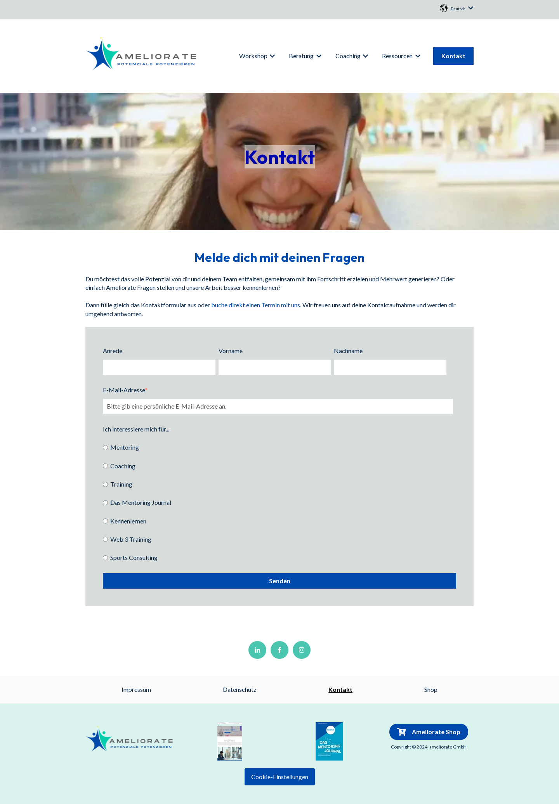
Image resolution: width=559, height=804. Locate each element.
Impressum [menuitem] (136, 689)
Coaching (348, 55)
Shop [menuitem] (430, 689)
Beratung (301, 55)
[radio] (278, 447)
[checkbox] (278, 502)
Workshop (253, 55)
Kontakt (453, 55)
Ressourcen (397, 55)
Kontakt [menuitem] (340, 689)
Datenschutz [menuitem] (240, 689)
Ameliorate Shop (429, 732)
